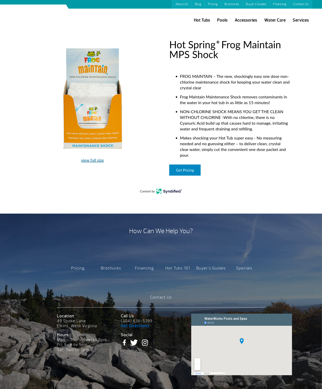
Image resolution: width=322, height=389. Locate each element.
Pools (222, 20)
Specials (244, 268)
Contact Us (301, 4)
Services (301, 20)
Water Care (275, 20)
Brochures (231, 4)
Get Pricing (185, 170)
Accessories (246, 20)
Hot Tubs (202, 20)
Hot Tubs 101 (177, 268)
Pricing (213, 4)
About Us (181, 4)
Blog (198, 4)
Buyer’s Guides (256, 4)
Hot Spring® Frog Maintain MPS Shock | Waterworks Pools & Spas (36, 18)
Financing (279, 4)
